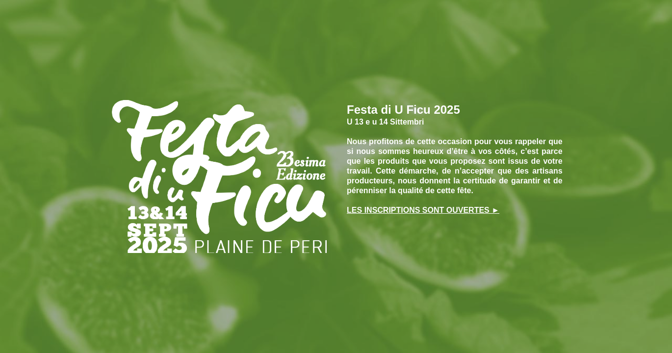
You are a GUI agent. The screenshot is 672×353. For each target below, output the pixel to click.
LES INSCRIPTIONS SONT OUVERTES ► (423, 210)
